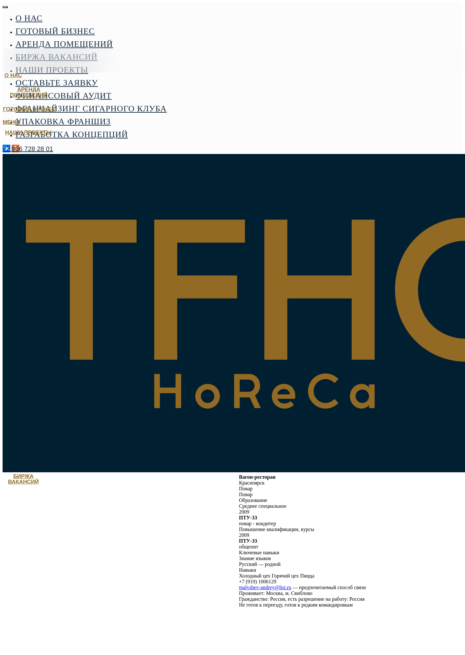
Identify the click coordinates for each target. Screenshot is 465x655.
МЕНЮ (11, 122)
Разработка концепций (72, 134)
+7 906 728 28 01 (28, 148)
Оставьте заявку (57, 82)
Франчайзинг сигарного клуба (91, 108)
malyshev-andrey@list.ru (265, 587)
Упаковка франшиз (63, 121)
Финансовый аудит (64, 95)
